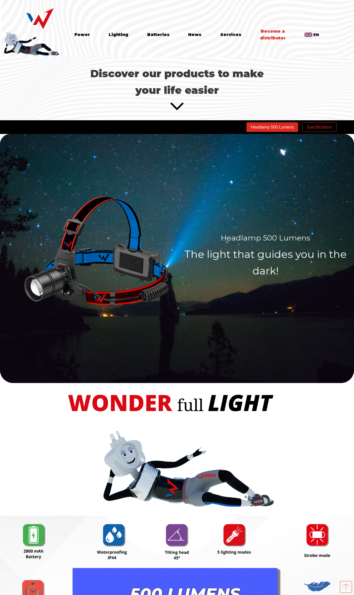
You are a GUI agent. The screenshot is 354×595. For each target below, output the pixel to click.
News (194, 34)
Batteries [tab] (158, 34)
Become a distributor (273, 34)
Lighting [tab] (118, 34)
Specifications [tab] (319, 127)
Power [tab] (82, 34)
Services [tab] (230, 34)
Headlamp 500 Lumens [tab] (272, 127)
